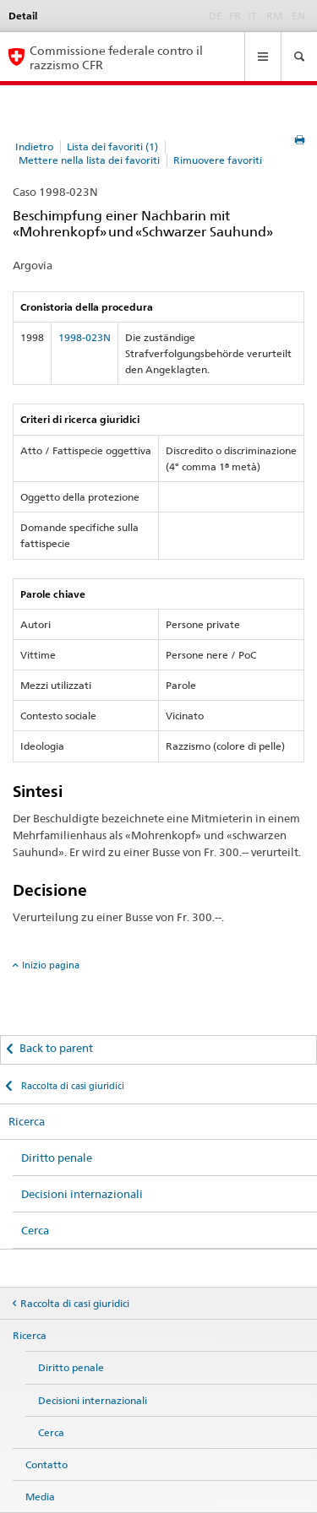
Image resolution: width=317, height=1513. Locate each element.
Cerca (35, 1230)
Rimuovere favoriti (217, 160)
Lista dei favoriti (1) (112, 146)
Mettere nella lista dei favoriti (89, 160)
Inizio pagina (50, 965)
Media (40, 1496)
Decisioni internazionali (82, 1194)
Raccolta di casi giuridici (71, 1086)
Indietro (34, 146)
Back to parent (56, 1048)
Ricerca (26, 1121)
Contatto (46, 1464)
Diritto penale (56, 1157)
